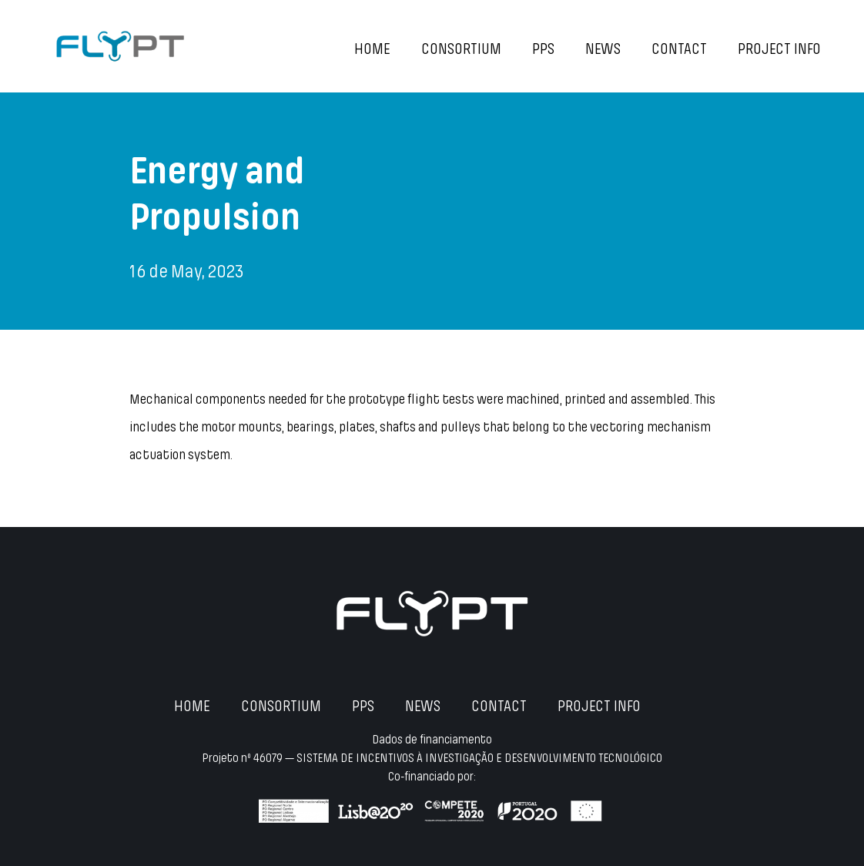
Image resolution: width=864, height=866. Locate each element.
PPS (543, 50)
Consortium (461, 50)
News (603, 50)
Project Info (779, 50)
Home (372, 50)
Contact (679, 50)
